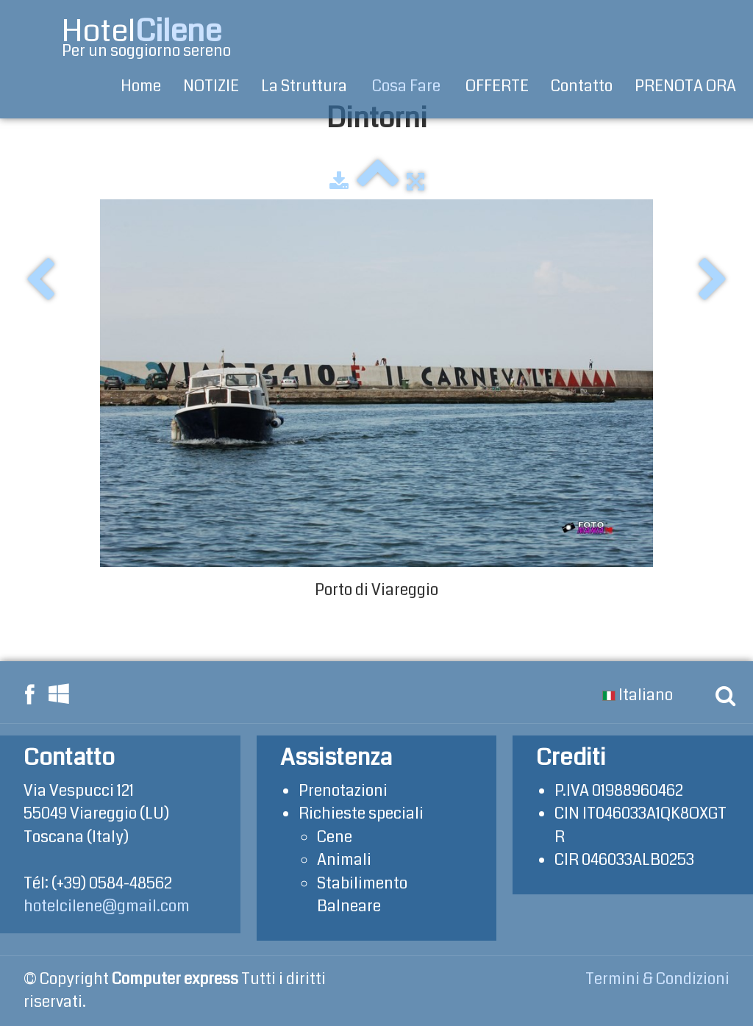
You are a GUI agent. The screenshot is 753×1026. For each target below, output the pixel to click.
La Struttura (305, 86)
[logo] (128, 38)
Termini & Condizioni (657, 979)
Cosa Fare (407, 86)
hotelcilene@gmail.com (107, 906)
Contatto (582, 86)
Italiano (639, 695)
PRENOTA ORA (685, 86)
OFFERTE (497, 86)
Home (141, 86)
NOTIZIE (211, 86)
